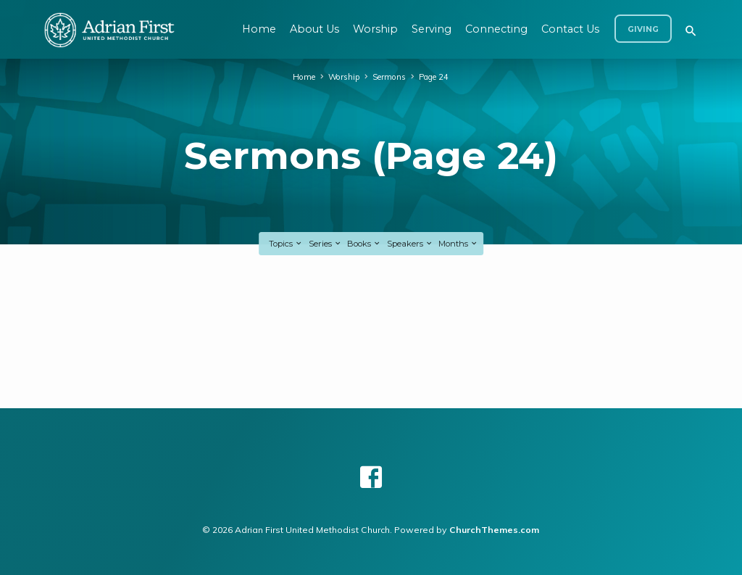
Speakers (410, 244)
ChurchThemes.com (494, 529)
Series (325, 244)
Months (458, 244)
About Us (314, 29)
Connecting (496, 29)
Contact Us (570, 29)
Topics (286, 244)
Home (259, 29)
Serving (431, 29)
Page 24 (434, 77)
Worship (375, 29)
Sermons (389, 77)
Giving (643, 29)
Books (364, 244)
